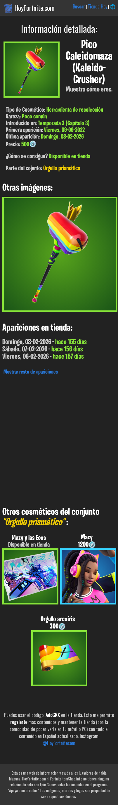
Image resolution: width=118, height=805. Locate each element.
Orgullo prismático (61, 168)
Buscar (79, 6)
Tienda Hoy (97, 6)
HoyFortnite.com (35, 8)
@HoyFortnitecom (59, 743)
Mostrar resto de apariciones (31, 372)
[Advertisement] (59, 439)
